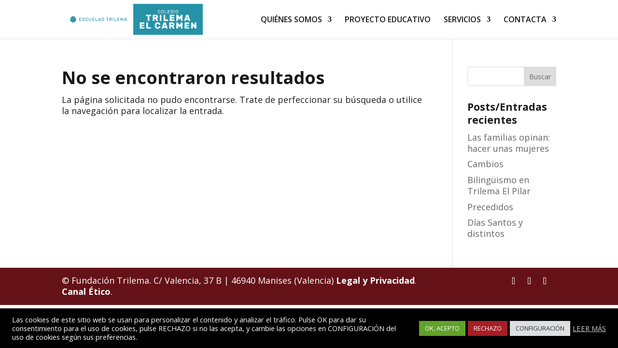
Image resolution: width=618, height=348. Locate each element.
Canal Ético (86, 291)
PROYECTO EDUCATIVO (388, 20)
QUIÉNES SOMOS (291, 20)
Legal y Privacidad (375, 280)
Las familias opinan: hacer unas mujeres (508, 142)
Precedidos (490, 207)
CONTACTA (525, 20)
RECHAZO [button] (488, 328)
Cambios (485, 164)
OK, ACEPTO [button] (442, 328)
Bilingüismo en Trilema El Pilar (499, 185)
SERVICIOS (462, 20)
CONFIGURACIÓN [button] (540, 328)
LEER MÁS (589, 328)
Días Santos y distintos (495, 228)
